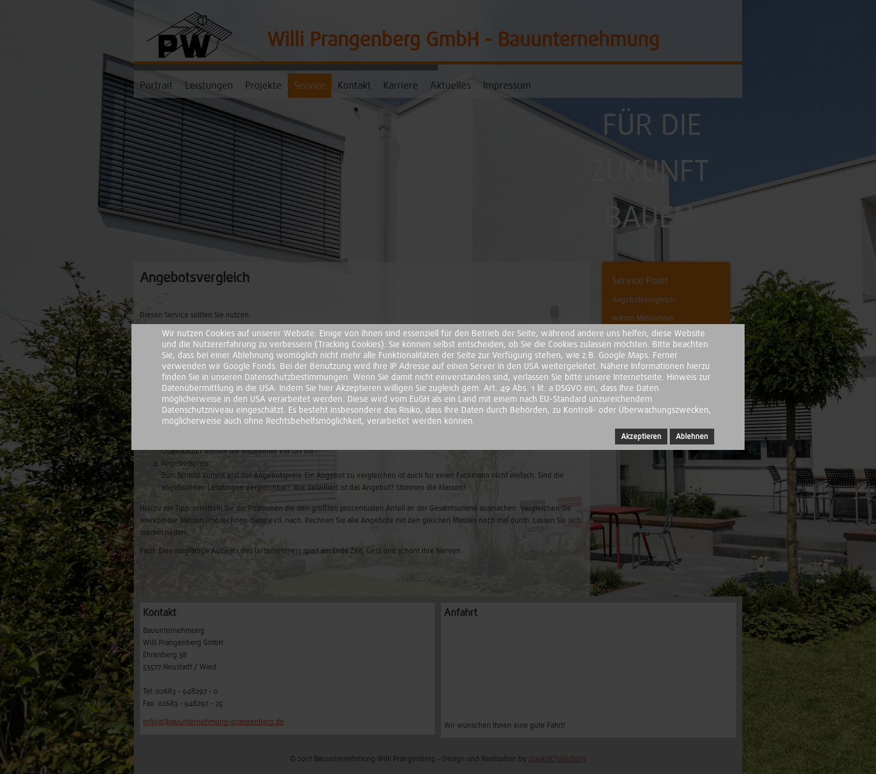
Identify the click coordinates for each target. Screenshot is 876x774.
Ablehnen (692, 436)
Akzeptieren (641, 436)
